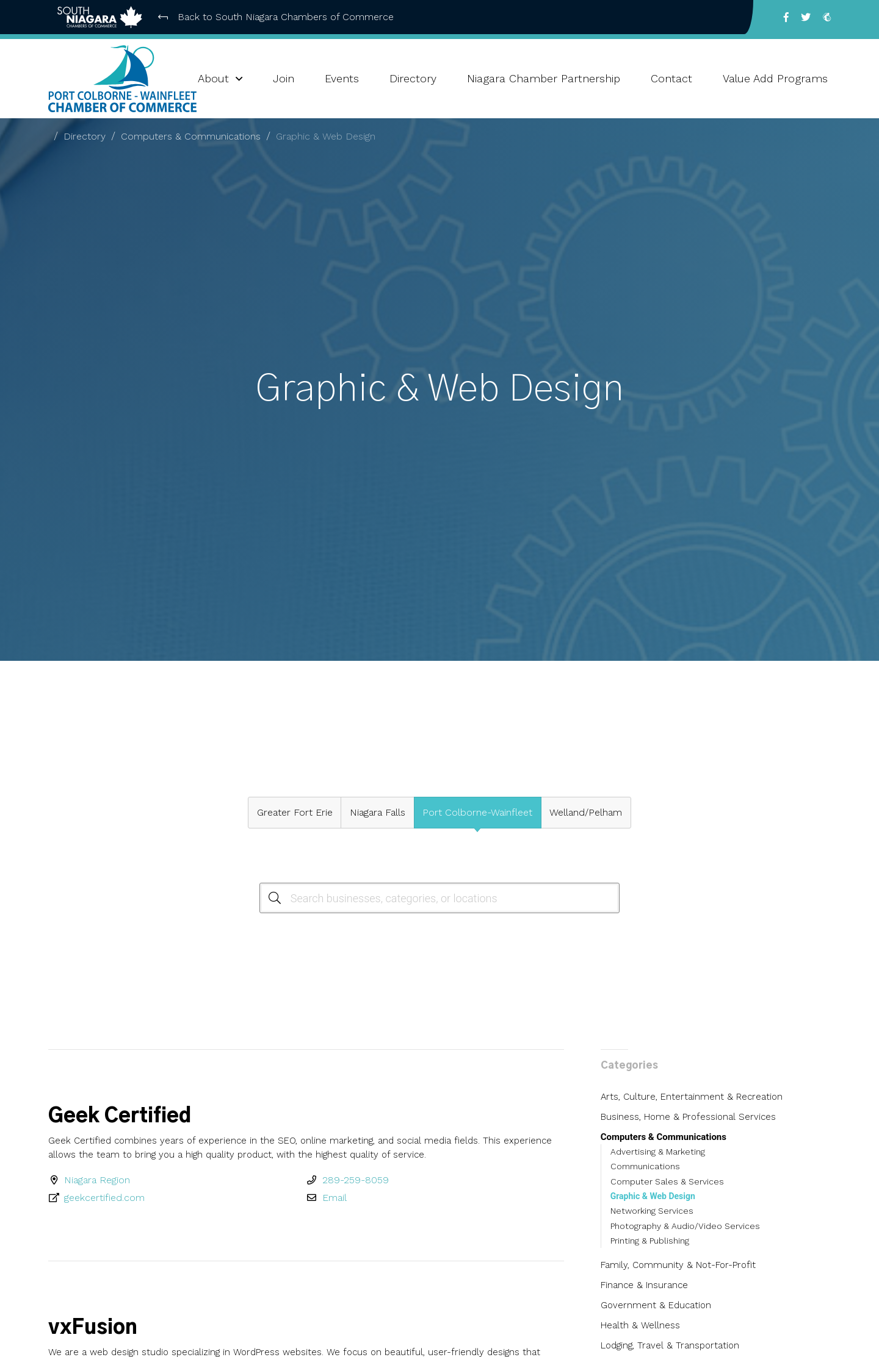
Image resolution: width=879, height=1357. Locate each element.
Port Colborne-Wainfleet (477, 812)
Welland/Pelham (585, 812)
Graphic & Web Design (652, 1196)
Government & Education (656, 1305)
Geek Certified (119, 1116)
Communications (645, 1166)
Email (334, 1197)
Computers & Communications (191, 136)
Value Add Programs (775, 78)
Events (342, 78)
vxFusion (92, 1327)
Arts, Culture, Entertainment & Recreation (692, 1096)
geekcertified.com (104, 1197)
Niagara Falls (377, 812)
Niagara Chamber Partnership (543, 78)
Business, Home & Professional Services (688, 1116)
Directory (412, 78)
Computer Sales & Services (667, 1181)
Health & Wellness (640, 1325)
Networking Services (651, 1211)
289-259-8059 (355, 1180)
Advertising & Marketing (657, 1151)
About (213, 78)
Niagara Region (97, 1180)
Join (283, 78)
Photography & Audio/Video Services (685, 1226)
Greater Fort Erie (295, 812)
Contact (671, 78)
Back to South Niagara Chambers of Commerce (276, 17)
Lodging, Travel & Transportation (670, 1345)
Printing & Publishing (649, 1240)
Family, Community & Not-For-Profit (678, 1264)
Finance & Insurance (644, 1285)
